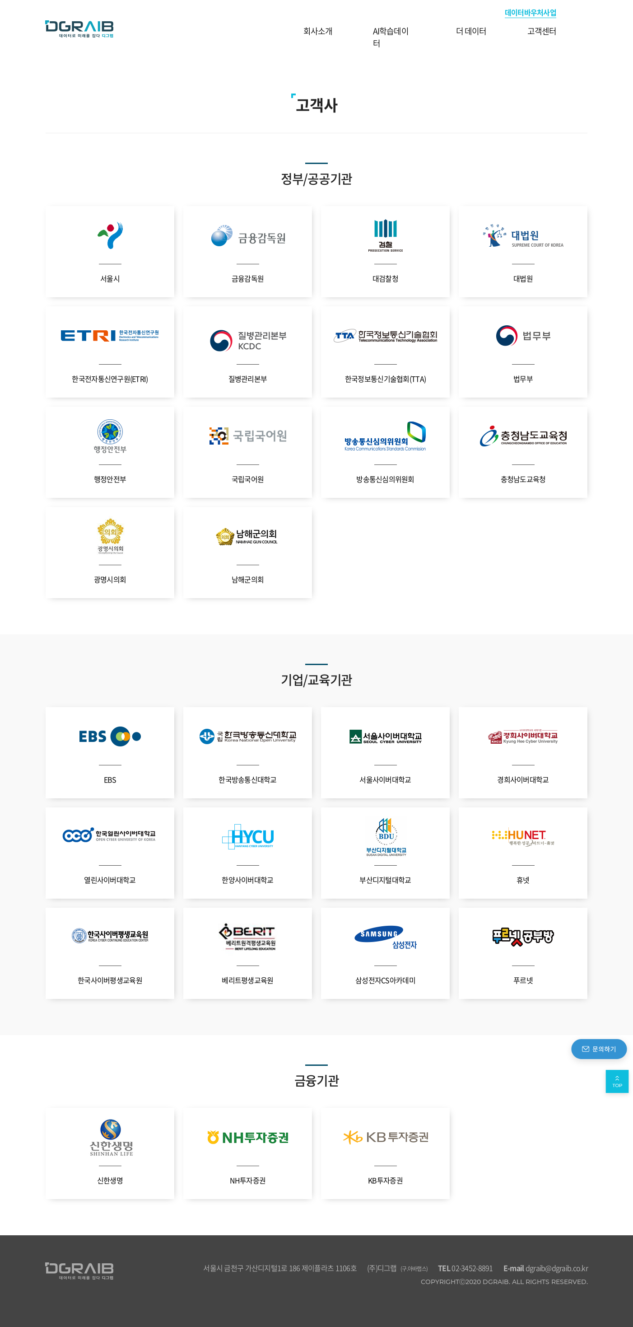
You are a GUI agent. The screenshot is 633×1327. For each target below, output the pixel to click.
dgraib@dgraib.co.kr (545, 1267)
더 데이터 (471, 31)
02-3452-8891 (465, 1267)
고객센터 (541, 31)
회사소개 (317, 31)
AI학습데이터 (391, 37)
